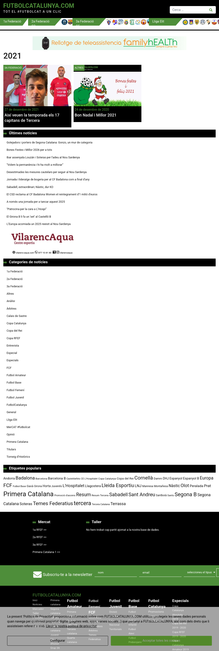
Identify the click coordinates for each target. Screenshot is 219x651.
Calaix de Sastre (16, 316)
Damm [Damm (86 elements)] (158, 478)
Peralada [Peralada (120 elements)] (196, 486)
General (11, 412)
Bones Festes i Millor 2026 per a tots (29, 149)
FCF (8, 367)
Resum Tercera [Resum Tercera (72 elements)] (100, 495)
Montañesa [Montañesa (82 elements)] (161, 486)
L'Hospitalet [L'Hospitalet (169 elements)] (73, 485)
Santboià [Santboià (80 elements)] (161, 495)
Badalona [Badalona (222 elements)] (25, 478)
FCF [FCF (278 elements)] (7, 485)
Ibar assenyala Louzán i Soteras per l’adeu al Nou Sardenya (43, 157)
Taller (36, 613)
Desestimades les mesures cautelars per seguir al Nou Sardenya (46, 172)
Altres (79, 67)
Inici (35, 600)
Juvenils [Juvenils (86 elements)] (56, 486)
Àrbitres (11, 308)
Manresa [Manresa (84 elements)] (147, 486)
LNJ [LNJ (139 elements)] (138, 486)
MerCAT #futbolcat (18, 427)
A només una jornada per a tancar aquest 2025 (35, 201)
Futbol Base (13, 382)
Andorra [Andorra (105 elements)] (9, 478)
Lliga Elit (11, 419)
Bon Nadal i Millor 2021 (96, 115)
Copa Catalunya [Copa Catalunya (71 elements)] (107, 478)
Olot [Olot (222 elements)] (185, 485)
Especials (12, 360)
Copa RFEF (13, 338)
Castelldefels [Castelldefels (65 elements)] (73, 478)
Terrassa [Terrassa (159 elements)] (118, 503)
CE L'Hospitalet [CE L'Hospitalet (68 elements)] (89, 478)
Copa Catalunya (16, 323)
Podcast (37, 626)
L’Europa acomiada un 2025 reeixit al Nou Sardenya (38, 224)
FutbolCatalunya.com (38, 5)
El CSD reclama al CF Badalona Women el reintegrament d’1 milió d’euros (51, 194)
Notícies (37, 604)
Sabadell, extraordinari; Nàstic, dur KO (29, 187)
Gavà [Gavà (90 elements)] (30, 486)
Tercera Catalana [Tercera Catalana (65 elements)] (101, 504)
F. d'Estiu (38, 617)
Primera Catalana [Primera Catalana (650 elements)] (28, 494)
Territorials (115, 629)
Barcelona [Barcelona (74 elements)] (41, 478)
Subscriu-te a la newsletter (67, 574)
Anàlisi (10, 301)
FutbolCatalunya (16, 404)
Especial (11, 353)
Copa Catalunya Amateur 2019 (180, 645)
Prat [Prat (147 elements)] (207, 486)
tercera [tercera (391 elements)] (82, 503)
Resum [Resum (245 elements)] (83, 494)
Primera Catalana (17, 441)
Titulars (11, 449)
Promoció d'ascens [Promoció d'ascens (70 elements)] (64, 495)
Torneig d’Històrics (18, 456)
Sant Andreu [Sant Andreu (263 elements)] (141, 494)
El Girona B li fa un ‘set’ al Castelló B (28, 216)
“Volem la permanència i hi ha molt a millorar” (34, 164)
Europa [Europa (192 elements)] (206, 478)
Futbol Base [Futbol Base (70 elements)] (19, 486)
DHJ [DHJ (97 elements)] (166, 478)
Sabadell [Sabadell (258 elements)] (118, 494)
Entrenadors (96, 626)
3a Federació (13, 67)
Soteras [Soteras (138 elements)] (26, 504)
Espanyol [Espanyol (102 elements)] (175, 478)
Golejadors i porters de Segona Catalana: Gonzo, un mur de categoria (49, 142)
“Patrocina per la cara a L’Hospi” (26, 209)
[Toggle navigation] (123, 9)
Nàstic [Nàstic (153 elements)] (174, 486)
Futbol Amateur (16, 375)
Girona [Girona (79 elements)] (38, 486)
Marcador (38, 608)
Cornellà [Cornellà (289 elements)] (143, 478)
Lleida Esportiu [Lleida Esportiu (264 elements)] (118, 485)
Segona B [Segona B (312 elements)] (186, 494)
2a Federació (14, 279)
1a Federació (14, 271)
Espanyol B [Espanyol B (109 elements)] (191, 478)
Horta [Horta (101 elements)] (47, 486)
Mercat (37, 621)
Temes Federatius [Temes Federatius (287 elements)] (53, 503)
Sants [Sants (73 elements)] (170, 495)
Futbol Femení (15, 390)
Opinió (10, 434)
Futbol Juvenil (15, 397)
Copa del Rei (14, 330)
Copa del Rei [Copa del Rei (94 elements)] (125, 478)
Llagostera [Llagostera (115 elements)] (93, 486)
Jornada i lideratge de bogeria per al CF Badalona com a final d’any (47, 179)
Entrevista (12, 345)
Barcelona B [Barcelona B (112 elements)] (57, 478)
